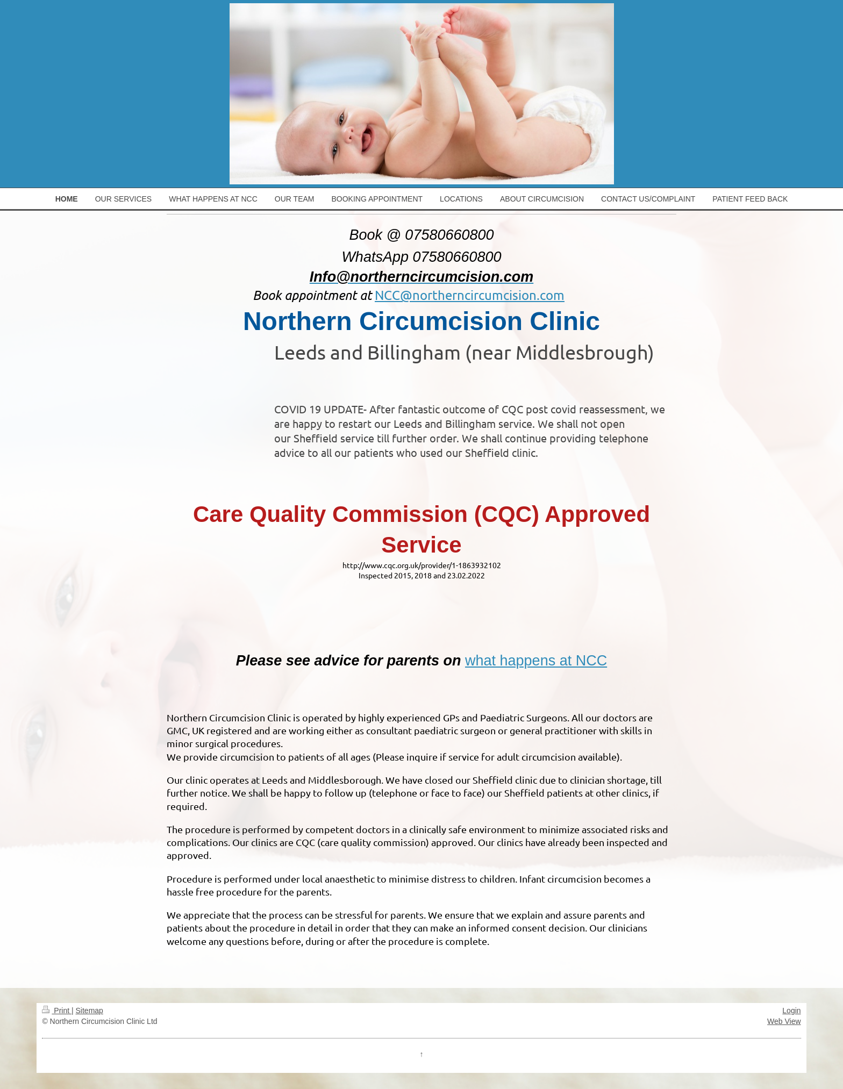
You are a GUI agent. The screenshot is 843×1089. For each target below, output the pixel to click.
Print (57, 1010)
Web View (784, 1021)
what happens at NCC (536, 661)
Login (791, 1010)
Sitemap (89, 1010)
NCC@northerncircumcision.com (470, 295)
